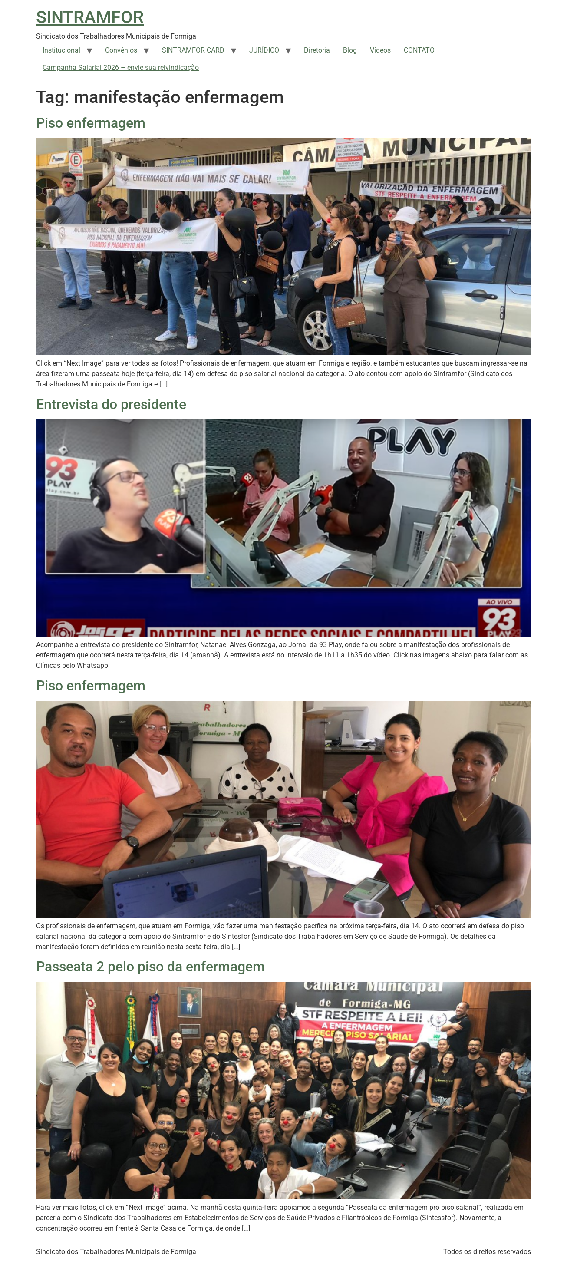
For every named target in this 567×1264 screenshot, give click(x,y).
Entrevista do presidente (111, 404)
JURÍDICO (264, 50)
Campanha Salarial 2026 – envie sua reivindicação (121, 67)
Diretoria (317, 50)
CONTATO (419, 50)
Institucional (61, 50)
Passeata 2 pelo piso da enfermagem (150, 966)
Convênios (121, 50)
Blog (350, 50)
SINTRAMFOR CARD (193, 50)
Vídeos (380, 50)
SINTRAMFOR (90, 17)
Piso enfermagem (90, 123)
